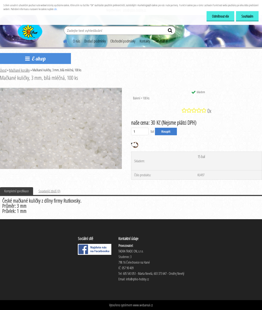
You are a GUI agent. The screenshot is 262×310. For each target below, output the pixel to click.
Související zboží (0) (49, 191)
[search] (170, 31)
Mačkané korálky (19, 70)
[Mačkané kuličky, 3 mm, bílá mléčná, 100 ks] (61, 89)
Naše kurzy (161, 41)
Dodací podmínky (95, 41)
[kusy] (140, 131)
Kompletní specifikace (16, 191)
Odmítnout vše (220, 16)
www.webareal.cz (143, 305)
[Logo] (29, 31)
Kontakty (145, 41)
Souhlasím (247, 16)
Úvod (3, 70)
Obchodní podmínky (122, 41)
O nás (76, 41)
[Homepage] (62, 41)
